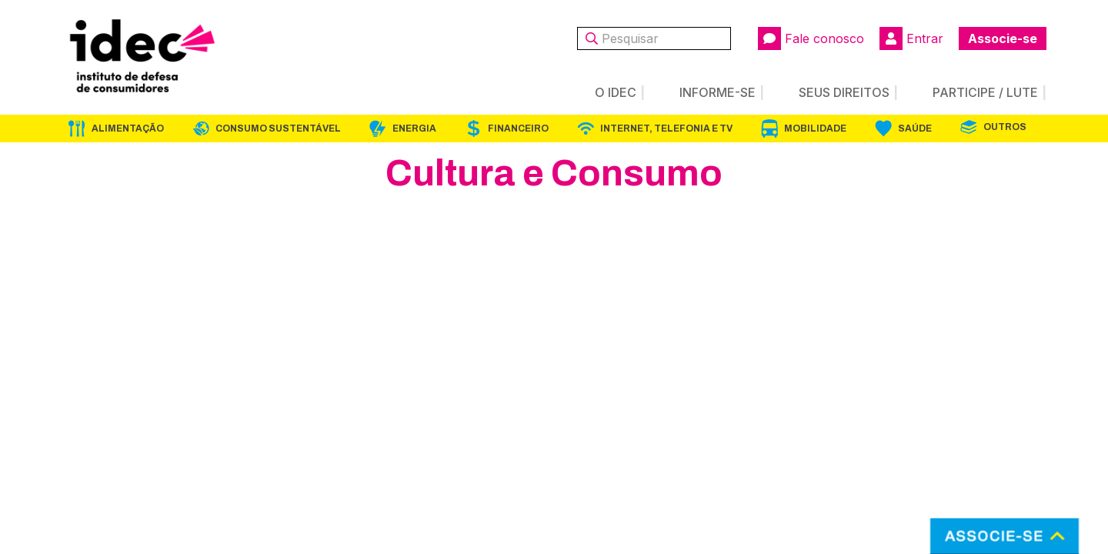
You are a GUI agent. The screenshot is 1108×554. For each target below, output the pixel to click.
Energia (414, 128)
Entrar (911, 38)
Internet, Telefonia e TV (666, 128)
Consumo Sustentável (278, 128)
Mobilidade (815, 128)
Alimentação (128, 128)
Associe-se (1002, 38)
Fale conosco (811, 38)
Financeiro (518, 128)
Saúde (915, 128)
